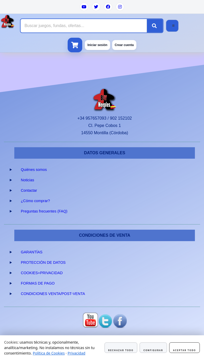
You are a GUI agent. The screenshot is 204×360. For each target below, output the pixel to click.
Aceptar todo (184, 350)
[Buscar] (155, 26)
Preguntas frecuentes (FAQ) (44, 211)
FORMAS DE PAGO (38, 283)
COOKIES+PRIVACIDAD (42, 273)
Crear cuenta (124, 45)
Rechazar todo (120, 350)
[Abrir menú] (172, 26)
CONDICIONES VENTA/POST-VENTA (53, 294)
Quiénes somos (34, 170)
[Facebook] (108, 7)
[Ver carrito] (75, 45)
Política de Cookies (49, 353)
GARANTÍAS (31, 252)
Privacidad (76, 353)
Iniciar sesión (97, 45)
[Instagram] (120, 7)
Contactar (29, 190)
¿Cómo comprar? (35, 201)
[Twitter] (96, 7)
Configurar (153, 350)
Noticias (27, 180)
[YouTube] (84, 7)
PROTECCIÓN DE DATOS (43, 262)
